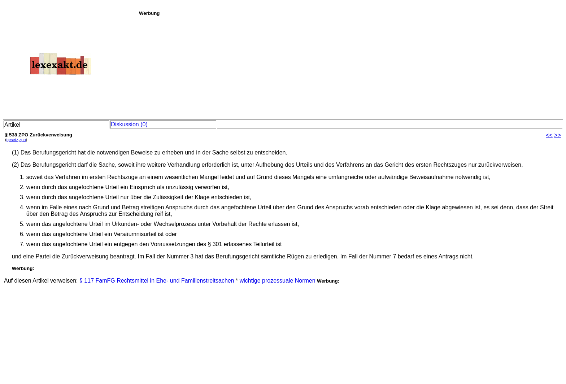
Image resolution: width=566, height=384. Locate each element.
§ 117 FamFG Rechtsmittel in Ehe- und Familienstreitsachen (157, 281)
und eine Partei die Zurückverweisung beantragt (73, 256)
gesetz (12, 140)
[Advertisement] (350, 66)
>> (557, 135)
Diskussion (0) (129, 124)
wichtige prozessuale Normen (278, 281)
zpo (22, 140)
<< (549, 135)
